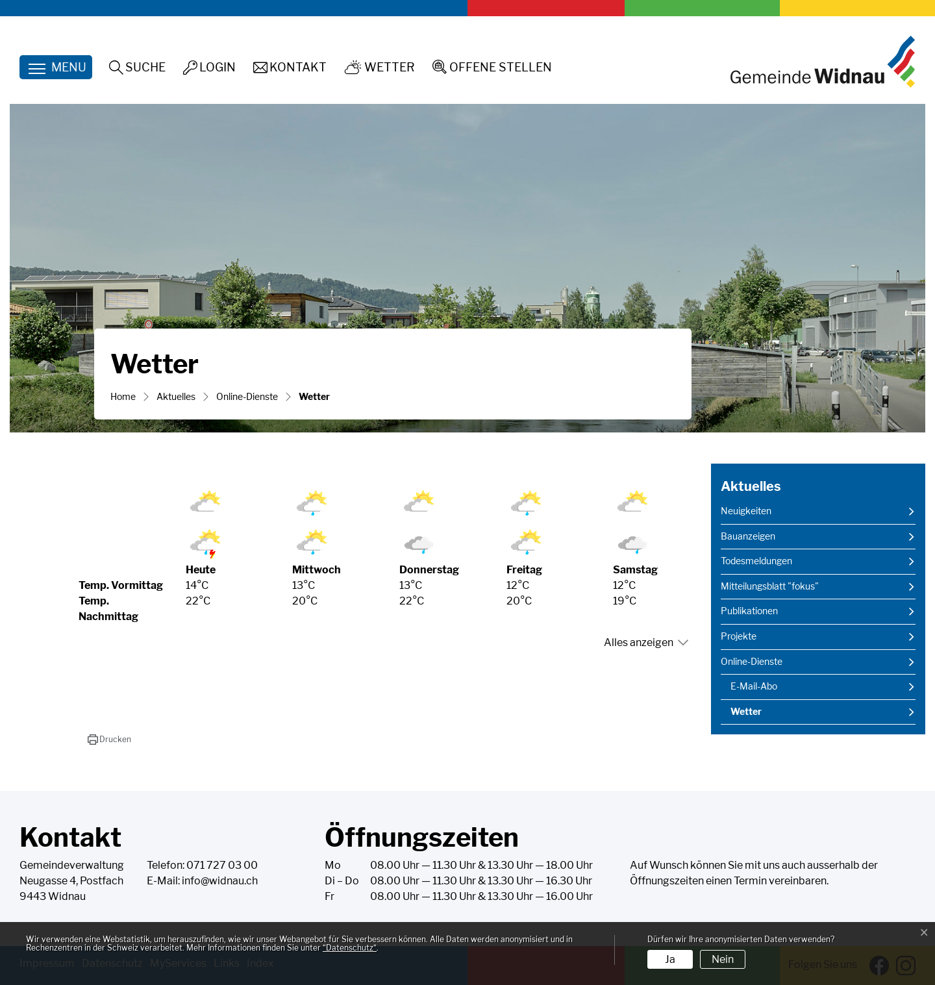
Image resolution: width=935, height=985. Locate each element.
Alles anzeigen (638, 642)
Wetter (762, 715)
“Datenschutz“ (350, 948)
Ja (670, 959)
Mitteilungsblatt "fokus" (770, 586)
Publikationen (749, 611)
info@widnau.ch (220, 881)
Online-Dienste (751, 661)
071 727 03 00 (222, 865)
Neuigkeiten (746, 511)
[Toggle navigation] (55, 67)
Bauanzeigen (748, 536)
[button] (109, 739)
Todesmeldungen (756, 561)
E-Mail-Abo (753, 686)
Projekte (738, 636)
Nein (723, 959)
